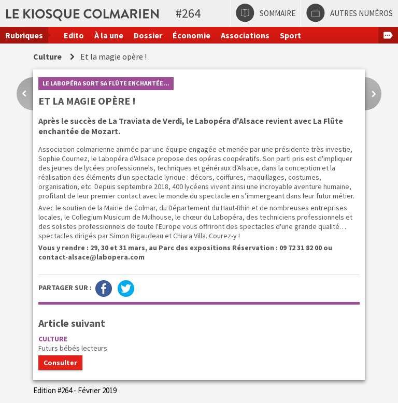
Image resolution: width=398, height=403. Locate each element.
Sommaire (277, 13)
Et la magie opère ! (113, 56)
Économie (191, 35)
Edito (74, 35)
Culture (47, 56)
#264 (188, 13)
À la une (108, 35)
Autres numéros (361, 13)
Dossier (148, 35)
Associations (245, 35)
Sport (290, 35)
